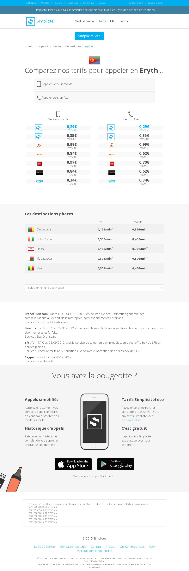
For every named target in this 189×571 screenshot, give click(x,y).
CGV (152, 546)
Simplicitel (40, 21)
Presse (110, 546)
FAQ (113, 21)
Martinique (88, 2)
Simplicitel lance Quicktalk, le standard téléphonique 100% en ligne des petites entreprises (94, 10)
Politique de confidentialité (94, 551)
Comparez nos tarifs (72, 546)
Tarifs (102, 21)
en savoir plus (131, 420)
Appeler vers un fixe (52, 98)
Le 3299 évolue (44, 546)
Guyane (103, 2)
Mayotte (45, 2)
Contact (124, 21)
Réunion (58, 2)
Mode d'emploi (84, 21)
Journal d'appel (155, 2)
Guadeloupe (72, 2)
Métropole (31, 2)
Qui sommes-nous (132, 546)
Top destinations (135, 2)
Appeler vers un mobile (55, 84)
